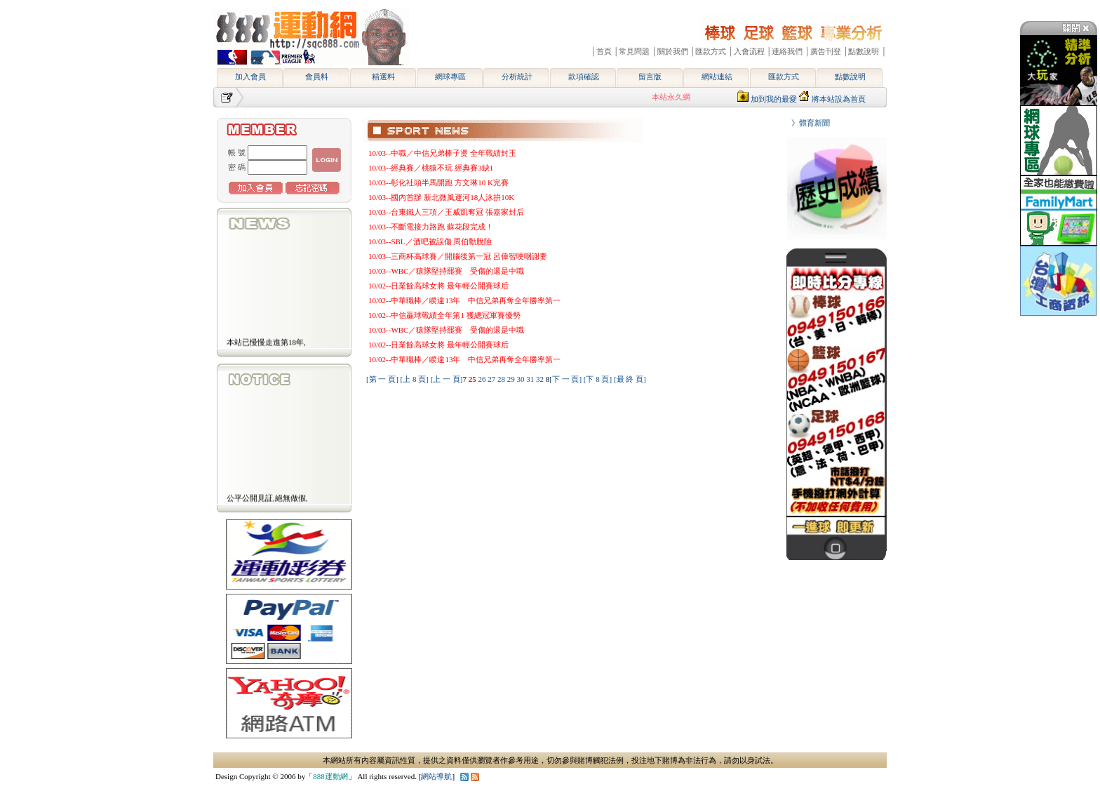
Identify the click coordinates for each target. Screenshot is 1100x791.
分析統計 (517, 76)
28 (502, 379)
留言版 (650, 76)
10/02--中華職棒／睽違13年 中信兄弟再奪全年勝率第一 (464, 300)
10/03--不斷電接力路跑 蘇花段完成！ (430, 226)
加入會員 (250, 76)
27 (492, 379)
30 (521, 379)
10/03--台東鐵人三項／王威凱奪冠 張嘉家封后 (446, 212)
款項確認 (583, 76)
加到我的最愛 (774, 99)
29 (512, 379)
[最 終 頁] (630, 379)
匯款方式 (783, 76)
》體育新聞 (807, 123)
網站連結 (717, 76)
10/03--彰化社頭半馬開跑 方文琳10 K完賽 (438, 182)
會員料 (316, 76)
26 (483, 379)
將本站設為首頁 (839, 99)
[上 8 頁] (415, 379)
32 (541, 379)
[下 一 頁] (565, 379)
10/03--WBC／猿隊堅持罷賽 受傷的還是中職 (446, 271)
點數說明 (850, 76)
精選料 (383, 76)
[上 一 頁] (447, 379)
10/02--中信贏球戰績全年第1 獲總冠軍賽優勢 (444, 315)
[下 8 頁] (598, 379)
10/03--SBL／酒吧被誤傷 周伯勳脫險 (430, 241)
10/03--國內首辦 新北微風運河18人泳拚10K (441, 197)
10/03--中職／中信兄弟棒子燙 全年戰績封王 (442, 153)
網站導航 (436, 776)
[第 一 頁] (382, 379)
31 (531, 379)
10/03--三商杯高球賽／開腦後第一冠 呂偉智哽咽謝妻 (457, 256)
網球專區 (450, 76)
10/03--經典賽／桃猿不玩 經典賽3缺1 (430, 168)
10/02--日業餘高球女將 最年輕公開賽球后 (438, 285)
